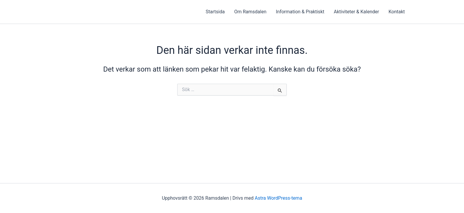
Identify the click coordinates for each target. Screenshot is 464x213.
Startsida (215, 11)
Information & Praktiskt (300, 11)
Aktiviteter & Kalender (356, 11)
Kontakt (397, 11)
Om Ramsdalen (250, 11)
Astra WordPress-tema (278, 198)
